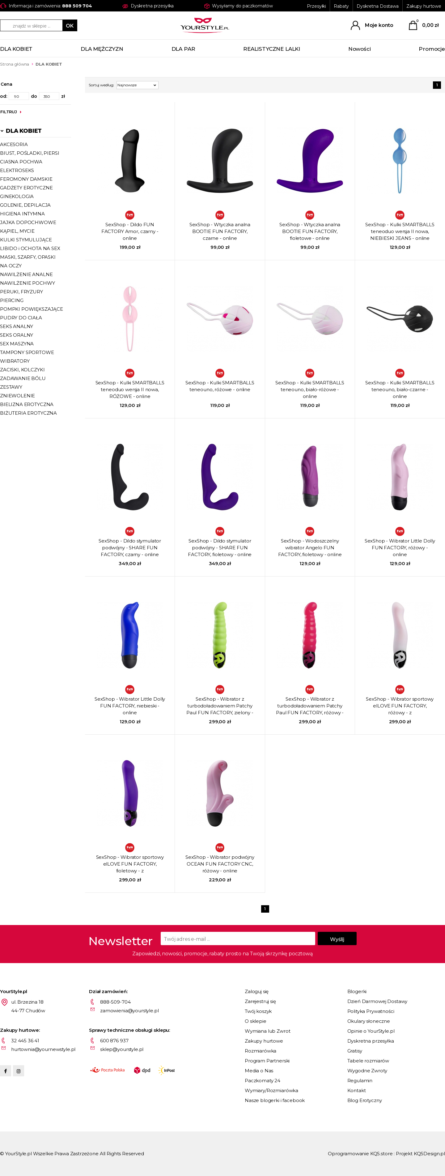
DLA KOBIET (16, 49)
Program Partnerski (267, 1061)
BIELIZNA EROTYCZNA (26, 404)
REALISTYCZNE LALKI (271, 49)
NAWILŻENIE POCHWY (27, 283)
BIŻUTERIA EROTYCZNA (28, 413)
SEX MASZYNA (17, 344)
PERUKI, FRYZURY (21, 292)
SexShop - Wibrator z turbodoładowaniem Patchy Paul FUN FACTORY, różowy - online (310, 706)
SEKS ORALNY (16, 335)
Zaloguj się (257, 991)
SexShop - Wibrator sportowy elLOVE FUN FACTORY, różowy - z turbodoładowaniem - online (400, 706)
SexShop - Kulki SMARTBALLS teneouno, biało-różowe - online (309, 389)
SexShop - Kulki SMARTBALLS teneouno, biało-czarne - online (399, 389)
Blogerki (357, 991)
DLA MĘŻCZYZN (102, 49)
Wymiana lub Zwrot (267, 1031)
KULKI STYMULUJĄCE (26, 240)
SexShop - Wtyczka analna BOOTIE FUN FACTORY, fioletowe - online (309, 231)
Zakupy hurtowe (423, 6)
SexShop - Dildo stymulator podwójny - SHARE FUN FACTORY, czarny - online (130, 547)
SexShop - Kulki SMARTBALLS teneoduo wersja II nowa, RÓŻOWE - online (129, 389)
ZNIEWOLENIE (17, 396)
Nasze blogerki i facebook (275, 1100)
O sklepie (255, 1021)
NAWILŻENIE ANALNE (26, 274)
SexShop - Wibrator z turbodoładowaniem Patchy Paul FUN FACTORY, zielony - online (219, 706)
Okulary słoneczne (368, 1021)
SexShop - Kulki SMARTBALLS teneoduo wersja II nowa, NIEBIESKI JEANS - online (399, 231)
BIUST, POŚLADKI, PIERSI (29, 153)
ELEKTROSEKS (17, 170)
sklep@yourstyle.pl (121, 1049)
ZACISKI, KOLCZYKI (22, 370)
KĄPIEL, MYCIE (17, 231)
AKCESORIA (14, 144)
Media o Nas (259, 1071)
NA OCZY (11, 266)
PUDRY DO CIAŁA (21, 318)
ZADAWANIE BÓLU (23, 378)
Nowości (359, 49)
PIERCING (11, 300)
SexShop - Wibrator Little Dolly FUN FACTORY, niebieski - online (130, 706)
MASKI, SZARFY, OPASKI (28, 257)
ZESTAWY (11, 387)
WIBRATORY (15, 361)
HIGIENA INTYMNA (22, 214)
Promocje (432, 49)
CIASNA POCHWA (21, 162)
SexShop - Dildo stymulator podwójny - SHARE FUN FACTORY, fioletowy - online (220, 547)
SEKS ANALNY (16, 326)
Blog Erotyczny (364, 1100)
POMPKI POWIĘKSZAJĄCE (31, 309)
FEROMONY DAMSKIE (26, 179)
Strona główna (14, 64)
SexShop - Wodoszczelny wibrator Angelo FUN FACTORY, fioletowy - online (310, 547)
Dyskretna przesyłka (370, 1041)
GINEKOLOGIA (17, 196)
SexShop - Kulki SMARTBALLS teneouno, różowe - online (219, 386)
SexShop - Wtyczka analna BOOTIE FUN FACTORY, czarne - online (219, 231)
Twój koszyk (258, 1011)
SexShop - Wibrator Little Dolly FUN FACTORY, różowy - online (400, 547)
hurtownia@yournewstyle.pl (43, 1049)
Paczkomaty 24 (262, 1080)
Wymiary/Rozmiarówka (271, 1090)
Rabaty (341, 6)
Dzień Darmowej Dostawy (377, 1001)
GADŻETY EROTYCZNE (26, 188)
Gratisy (354, 1051)
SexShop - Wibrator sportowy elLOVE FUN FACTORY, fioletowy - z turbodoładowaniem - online (130, 864)
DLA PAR (183, 49)
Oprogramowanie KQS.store (360, 1154)
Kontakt (356, 1090)
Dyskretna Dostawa (378, 6)
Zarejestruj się (260, 1001)
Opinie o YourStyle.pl (371, 1031)
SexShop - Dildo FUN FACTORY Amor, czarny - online (130, 231)
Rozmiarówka (260, 1051)
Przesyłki (316, 6)
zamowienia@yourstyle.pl (129, 1011)
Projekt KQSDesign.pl (420, 1154)
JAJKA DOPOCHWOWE (28, 222)
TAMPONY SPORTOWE (27, 352)
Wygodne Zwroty (367, 1071)
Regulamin (360, 1080)
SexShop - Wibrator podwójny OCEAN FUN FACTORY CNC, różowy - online (219, 864)
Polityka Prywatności (370, 1011)
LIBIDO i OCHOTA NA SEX (30, 248)
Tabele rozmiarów (368, 1061)
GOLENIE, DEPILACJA (25, 205)
